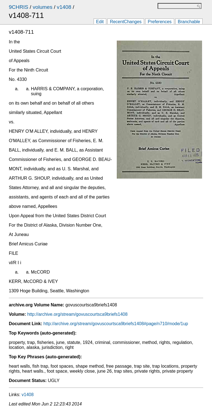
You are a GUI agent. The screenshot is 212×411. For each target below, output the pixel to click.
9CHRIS (18, 7)
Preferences (159, 21)
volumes (42, 7)
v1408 (64, 7)
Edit (100, 21)
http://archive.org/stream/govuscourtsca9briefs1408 (77, 314)
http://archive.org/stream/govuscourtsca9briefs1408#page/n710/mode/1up (115, 323)
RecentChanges (126, 21)
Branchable (189, 21)
